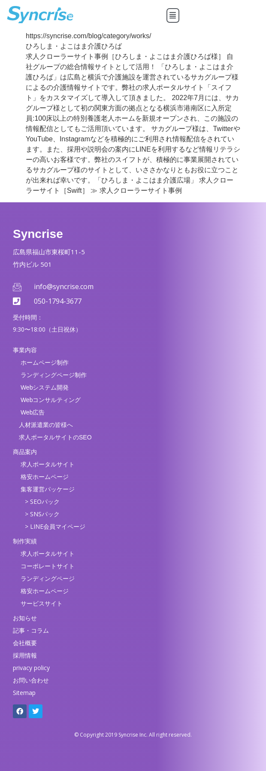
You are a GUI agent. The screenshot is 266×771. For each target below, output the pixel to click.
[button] (173, 15)
